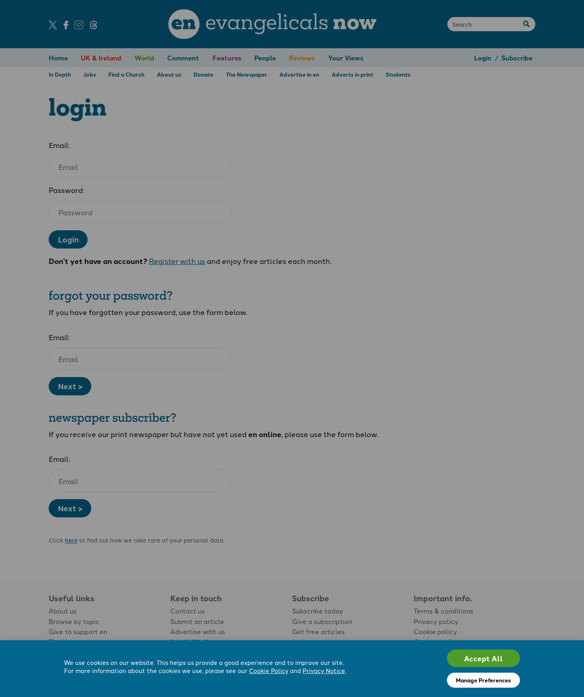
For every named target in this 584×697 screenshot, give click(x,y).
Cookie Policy (268, 670)
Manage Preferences (483, 680)
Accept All (483, 658)
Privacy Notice (324, 670)
